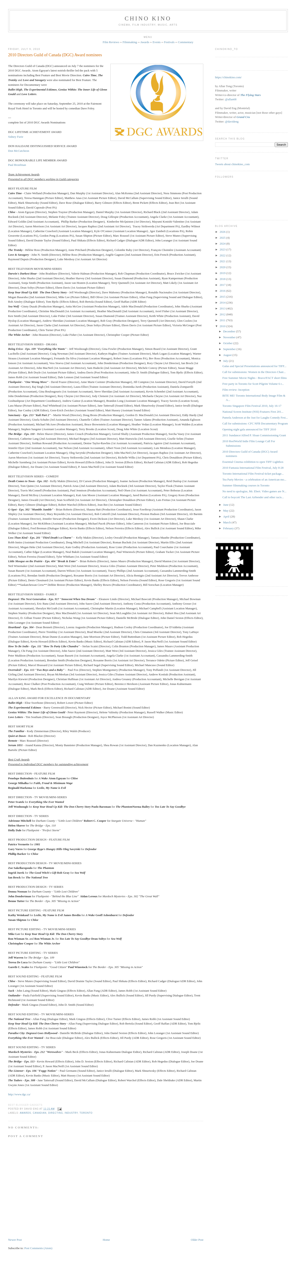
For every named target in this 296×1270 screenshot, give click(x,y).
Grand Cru (243, 117)
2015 (223, 296)
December (229, 331)
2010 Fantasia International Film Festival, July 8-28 (253, 467)
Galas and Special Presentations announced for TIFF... (254, 366)
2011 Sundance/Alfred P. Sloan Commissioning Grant (254, 435)
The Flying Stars (250, 95)
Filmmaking (130, 42)
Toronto (86, 1113)
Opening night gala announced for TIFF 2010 (249, 429)
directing (55, 1113)
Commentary (185, 42)
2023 (223, 249)
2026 (223, 231)
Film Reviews (111, 42)
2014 (223, 302)
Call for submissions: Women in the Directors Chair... (254, 372)
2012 (223, 314)
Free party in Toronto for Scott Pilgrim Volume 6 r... (253, 383)
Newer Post (15, 1239)
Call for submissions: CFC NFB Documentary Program (255, 423)
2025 (223, 237)
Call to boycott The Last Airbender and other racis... (253, 497)
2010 (223, 326)
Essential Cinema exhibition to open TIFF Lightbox (252, 461)
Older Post (197, 1239)
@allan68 (230, 99)
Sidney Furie (15, 136)
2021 (223, 261)
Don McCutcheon (18, 150)
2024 (223, 243)
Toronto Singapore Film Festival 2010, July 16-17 (251, 405)
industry (71, 1113)
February (228, 528)
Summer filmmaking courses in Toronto (245, 485)
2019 (223, 273)
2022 (223, 255)
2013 (223, 308)
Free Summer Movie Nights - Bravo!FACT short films (254, 378)
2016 (223, 290)
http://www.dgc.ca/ (19, 1094)
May (226, 510)
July (226, 361)
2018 (223, 279)
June (226, 504)
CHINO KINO (148, 18)
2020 (223, 267)
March (227, 522)
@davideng (232, 121)
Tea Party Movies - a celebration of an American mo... (254, 479)
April (226, 516)
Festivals (169, 42)
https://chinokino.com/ (228, 77)
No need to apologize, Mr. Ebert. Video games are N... (254, 491)
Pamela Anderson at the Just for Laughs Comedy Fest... (255, 417)
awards (25, 1113)
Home (106, 1239)
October (228, 343)
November (229, 337)
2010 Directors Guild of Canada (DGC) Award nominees (55, 55)
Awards (144, 42)
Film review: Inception (235, 389)
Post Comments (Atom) (38, 1248)
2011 (223, 320)
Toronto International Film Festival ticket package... (253, 473)
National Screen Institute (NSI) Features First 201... (252, 411)
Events (156, 42)
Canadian (39, 1113)
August (227, 355)
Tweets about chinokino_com (232, 164)
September (229, 349)
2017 (223, 285)
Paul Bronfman (17, 165)
